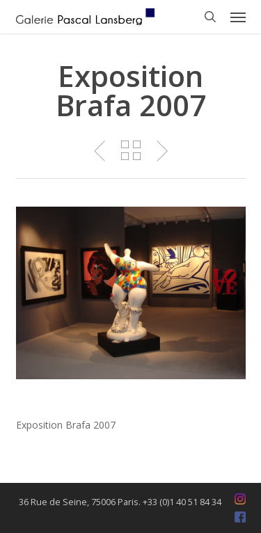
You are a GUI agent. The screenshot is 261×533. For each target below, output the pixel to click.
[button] (238, 17)
